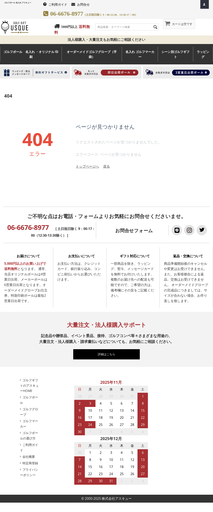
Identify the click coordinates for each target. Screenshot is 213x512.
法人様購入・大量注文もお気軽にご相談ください (108, 39)
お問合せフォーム (134, 230)
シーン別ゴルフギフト (175, 54)
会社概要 (30, 461)
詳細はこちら (108, 354)
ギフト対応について (134, 256)
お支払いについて (81, 256)
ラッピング (203, 54)
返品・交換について (188, 256)
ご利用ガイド (57, 4)
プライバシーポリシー (28, 485)
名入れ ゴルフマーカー (139, 54)
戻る (106, 166)
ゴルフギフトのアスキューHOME (30, 385)
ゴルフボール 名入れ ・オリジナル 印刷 (31, 54)
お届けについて (28, 256)
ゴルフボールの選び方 (28, 438)
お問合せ (83, 4)
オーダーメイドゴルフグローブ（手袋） (92, 54)
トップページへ (87, 166)
